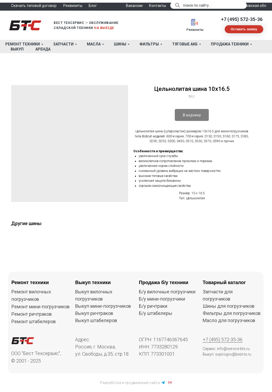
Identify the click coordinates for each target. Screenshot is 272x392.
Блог (93, 5)
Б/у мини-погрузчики (162, 299)
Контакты (157, 5)
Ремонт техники (22, 44)
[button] (244, 29)
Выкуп (17, 49)
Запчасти (63, 44)
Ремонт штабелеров (33, 321)
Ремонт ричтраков (31, 314)
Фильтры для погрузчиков (232, 313)
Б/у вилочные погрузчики (167, 291)
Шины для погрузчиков (228, 306)
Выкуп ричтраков (94, 313)
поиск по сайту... (197, 5)
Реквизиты (194, 30)
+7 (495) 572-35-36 (241, 19)
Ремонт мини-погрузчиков (40, 306)
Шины (120, 44)
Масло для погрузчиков (229, 320)
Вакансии (134, 5)
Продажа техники (230, 44)
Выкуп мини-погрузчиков (103, 306)
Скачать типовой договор (34, 5)
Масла (94, 44)
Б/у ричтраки (153, 306)
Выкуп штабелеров (96, 320)
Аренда (42, 49)
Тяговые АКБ (185, 44)
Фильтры (149, 44)
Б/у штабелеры (155, 313)
